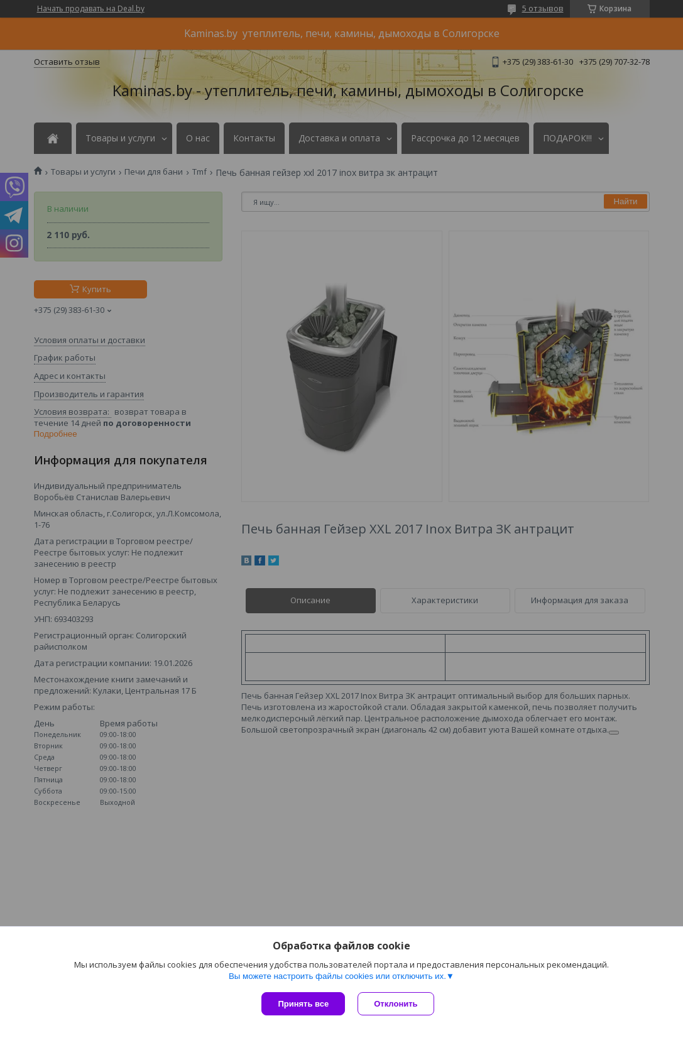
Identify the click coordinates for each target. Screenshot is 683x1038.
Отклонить (395, 1003)
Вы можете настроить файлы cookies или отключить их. (337, 976)
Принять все (303, 1003)
